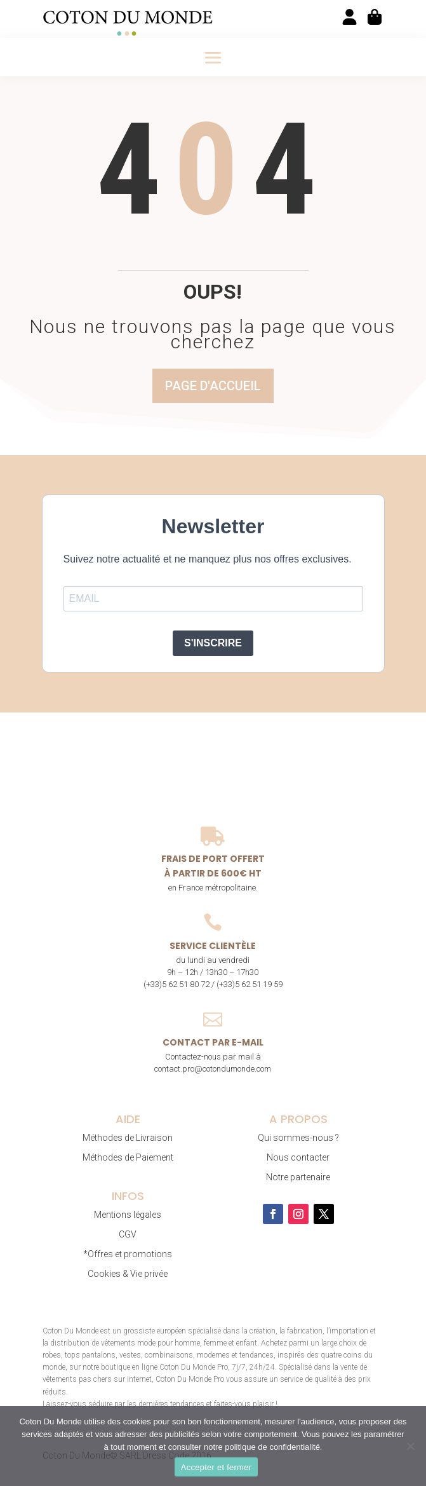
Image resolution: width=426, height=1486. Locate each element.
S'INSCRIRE (213, 642)
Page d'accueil (213, 385)
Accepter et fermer (216, 1467)
